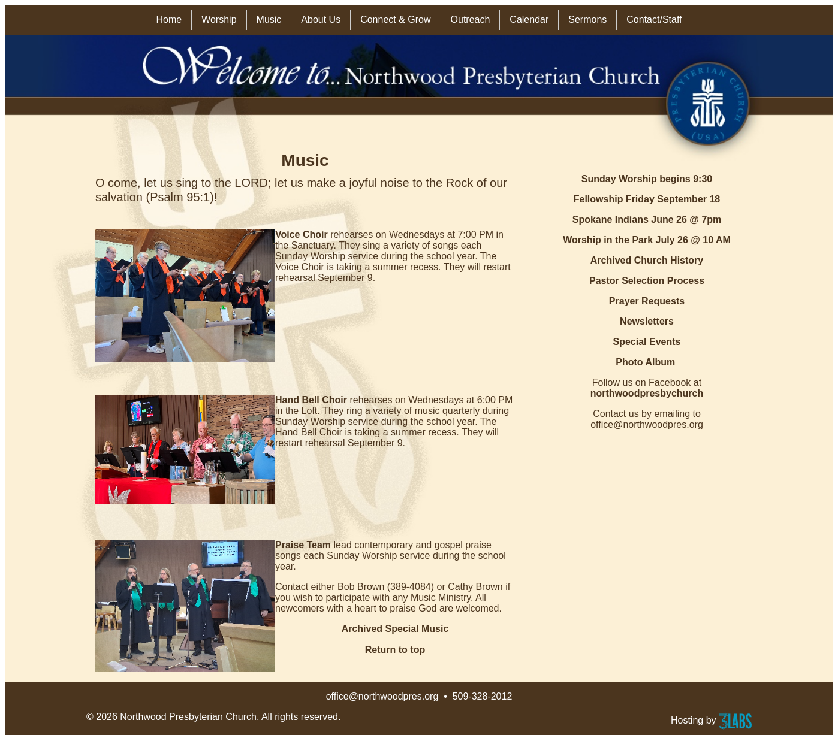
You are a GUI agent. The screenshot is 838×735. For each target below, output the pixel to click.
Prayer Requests (647, 301)
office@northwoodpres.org (382, 696)
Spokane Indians (610, 219)
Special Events (647, 342)
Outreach (470, 19)
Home (169, 19)
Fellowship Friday (614, 199)
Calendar (529, 19)
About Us (320, 19)
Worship (218, 19)
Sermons (587, 19)
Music (269, 19)
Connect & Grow (395, 19)
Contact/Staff (654, 19)
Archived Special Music (395, 629)
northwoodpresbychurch (646, 393)
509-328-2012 (483, 696)
